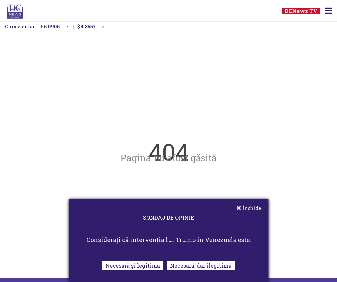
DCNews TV (300, 10)
